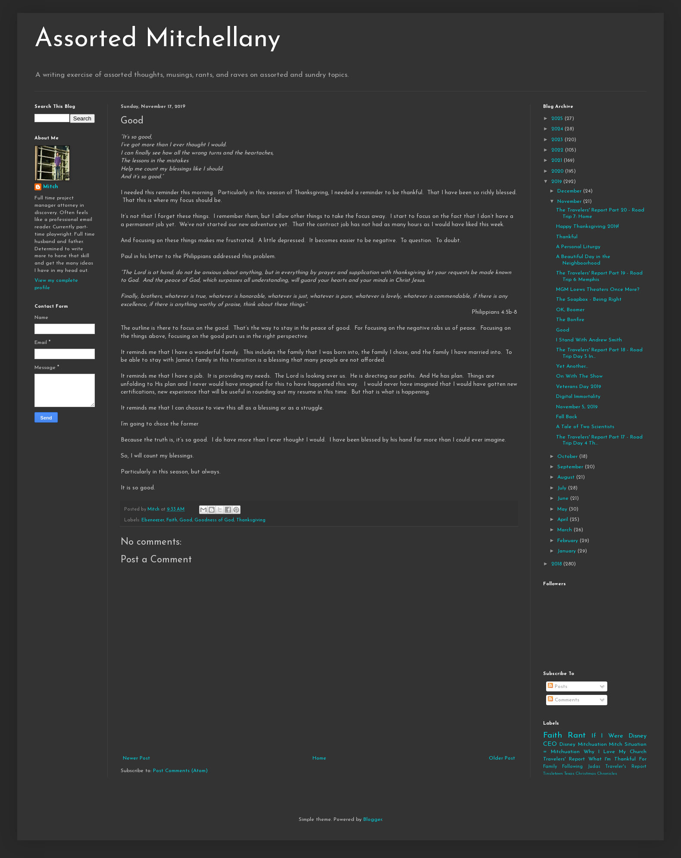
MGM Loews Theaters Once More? (597, 289)
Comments (563, 700)
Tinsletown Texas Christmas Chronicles (580, 774)
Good (185, 520)
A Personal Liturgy (578, 246)
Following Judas (581, 766)
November (570, 201)
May (563, 509)
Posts (557, 686)
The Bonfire (570, 319)
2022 (558, 150)
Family (550, 766)
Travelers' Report (564, 759)
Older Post (502, 758)
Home (319, 758)
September (571, 467)
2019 (557, 181)
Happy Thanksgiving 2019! (587, 226)
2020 (558, 171)
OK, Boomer (570, 309)
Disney (567, 744)
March (565, 530)
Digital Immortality (578, 396)
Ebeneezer (152, 520)
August (566, 477)
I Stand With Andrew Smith (589, 340)
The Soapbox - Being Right (589, 299)
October (568, 456)
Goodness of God (214, 520)
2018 (557, 564)
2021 (557, 160)
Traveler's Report (626, 766)
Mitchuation (592, 744)
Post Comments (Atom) (180, 770)
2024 (558, 129)
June (563, 498)
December (570, 191)
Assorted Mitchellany (157, 40)
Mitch (50, 186)
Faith (171, 520)
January (567, 551)
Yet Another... (572, 366)
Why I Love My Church (615, 751)
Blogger (372, 819)
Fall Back (566, 417)
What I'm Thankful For (617, 759)
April (563, 519)
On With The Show (579, 376)
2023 (558, 139)
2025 (558, 118)
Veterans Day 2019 (578, 386)
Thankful (567, 237)
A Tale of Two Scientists (585, 426)
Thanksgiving (251, 520)
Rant (577, 736)
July (562, 488)
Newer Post (136, 758)
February (568, 540)
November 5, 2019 (576, 407)
